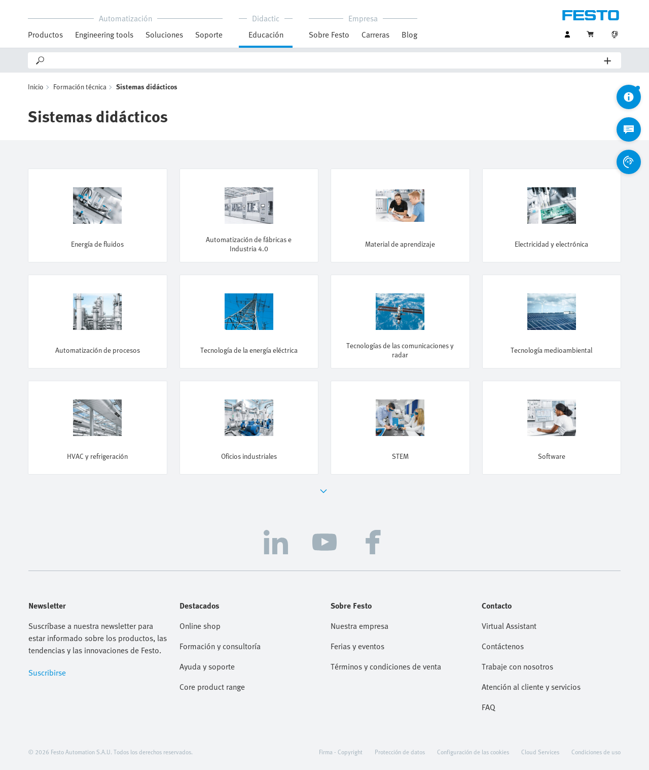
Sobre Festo (329, 34)
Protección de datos (400, 751)
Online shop (200, 626)
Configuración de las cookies (473, 751)
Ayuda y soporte (207, 666)
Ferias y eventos (357, 646)
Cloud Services (540, 751)
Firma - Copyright (341, 751)
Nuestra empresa (359, 626)
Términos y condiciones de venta (386, 666)
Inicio (36, 86)
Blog (409, 34)
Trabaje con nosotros (517, 666)
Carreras (375, 34)
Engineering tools (104, 34)
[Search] (325, 60)
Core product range (212, 687)
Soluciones (164, 34)
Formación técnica (79, 86)
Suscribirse (47, 672)
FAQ (488, 707)
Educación (265, 34)
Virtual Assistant (509, 626)
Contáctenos (503, 646)
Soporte (209, 34)
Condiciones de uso (596, 751)
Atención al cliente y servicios (531, 687)
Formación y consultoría (220, 646)
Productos (45, 34)
